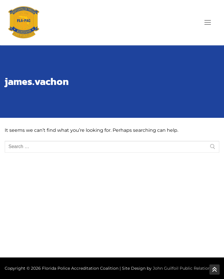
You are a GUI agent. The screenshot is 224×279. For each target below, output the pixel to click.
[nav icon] (207, 23)
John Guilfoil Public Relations (183, 268)
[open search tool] (191, 22)
